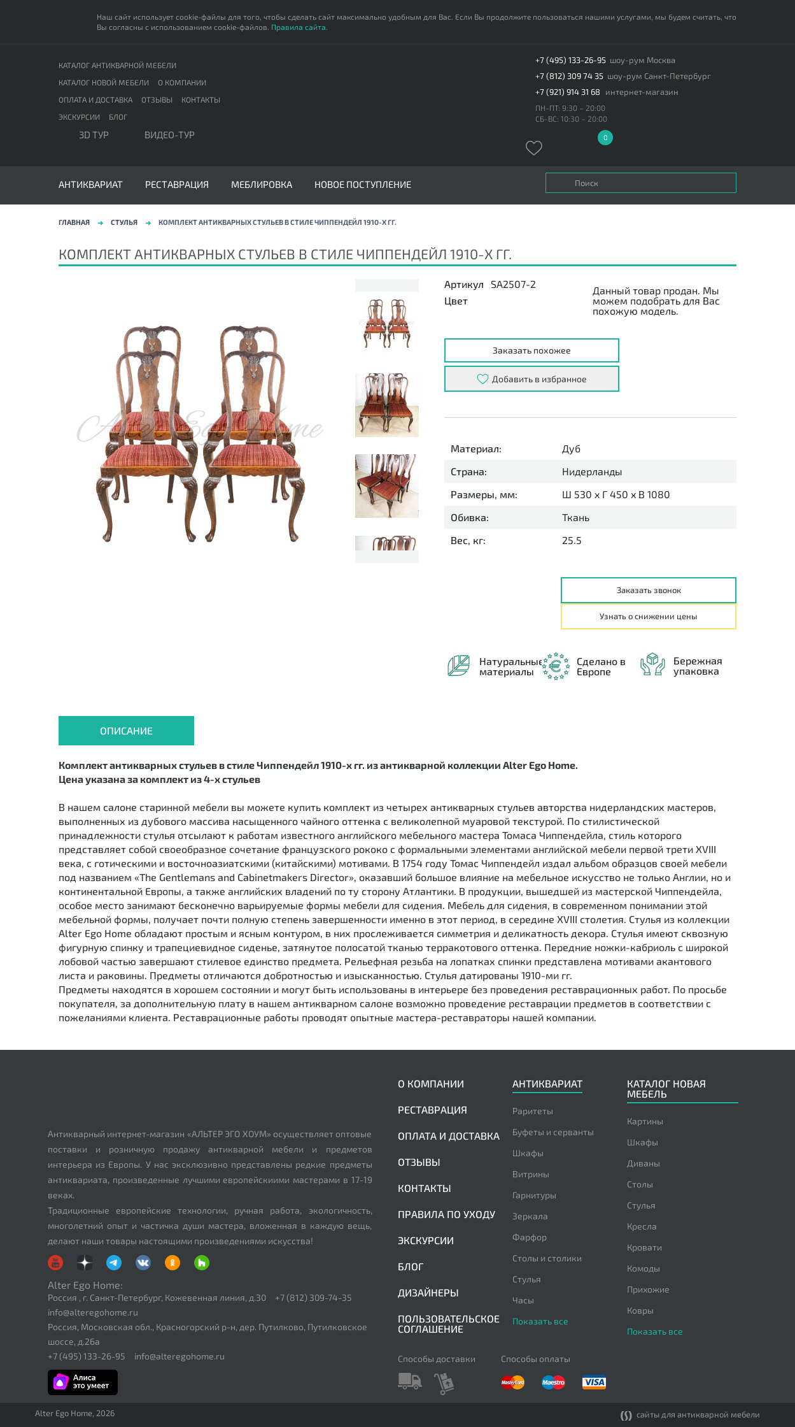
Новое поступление (362, 184)
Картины (645, 1120)
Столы (640, 1184)
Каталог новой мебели (104, 82)
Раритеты (532, 1110)
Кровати (644, 1247)
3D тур (94, 135)
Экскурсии (79, 116)
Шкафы (528, 1152)
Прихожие (648, 1289)
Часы (523, 1299)
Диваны (643, 1163)
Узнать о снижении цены (649, 616)
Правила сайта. (299, 26)
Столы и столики (547, 1257)
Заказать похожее (532, 350)
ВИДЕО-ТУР (169, 135)
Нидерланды (592, 471)
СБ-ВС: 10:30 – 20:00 (571, 118)
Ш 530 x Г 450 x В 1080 (616, 494)
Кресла (642, 1226)
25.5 (572, 540)
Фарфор (529, 1236)
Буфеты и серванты (553, 1131)
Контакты (200, 99)
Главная (74, 222)
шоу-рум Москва (642, 60)
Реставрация (177, 184)
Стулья (124, 222)
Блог (118, 116)
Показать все (540, 1321)
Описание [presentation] (126, 730)
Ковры (640, 1310)
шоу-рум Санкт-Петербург (659, 76)
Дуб (571, 448)
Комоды (643, 1268)
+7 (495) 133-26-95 (570, 60)
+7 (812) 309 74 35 (569, 76)
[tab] (126, 730)
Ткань (575, 517)
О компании (182, 82)
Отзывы (156, 99)
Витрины (530, 1173)
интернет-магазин (642, 92)
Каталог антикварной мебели (117, 65)
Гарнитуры (534, 1194)
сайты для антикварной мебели (690, 1415)
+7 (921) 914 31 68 (567, 92)
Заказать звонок (649, 590)
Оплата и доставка (95, 99)
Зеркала (530, 1215)
